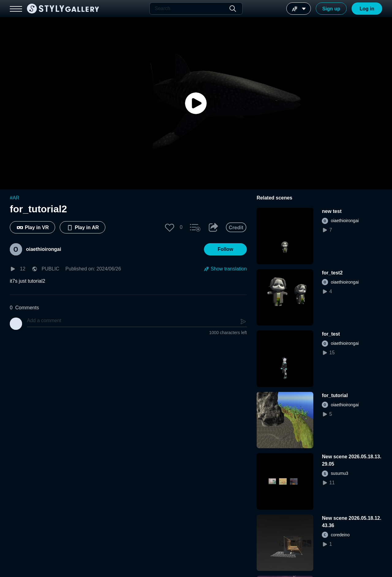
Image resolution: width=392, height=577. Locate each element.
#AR (14, 197)
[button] (170, 227)
